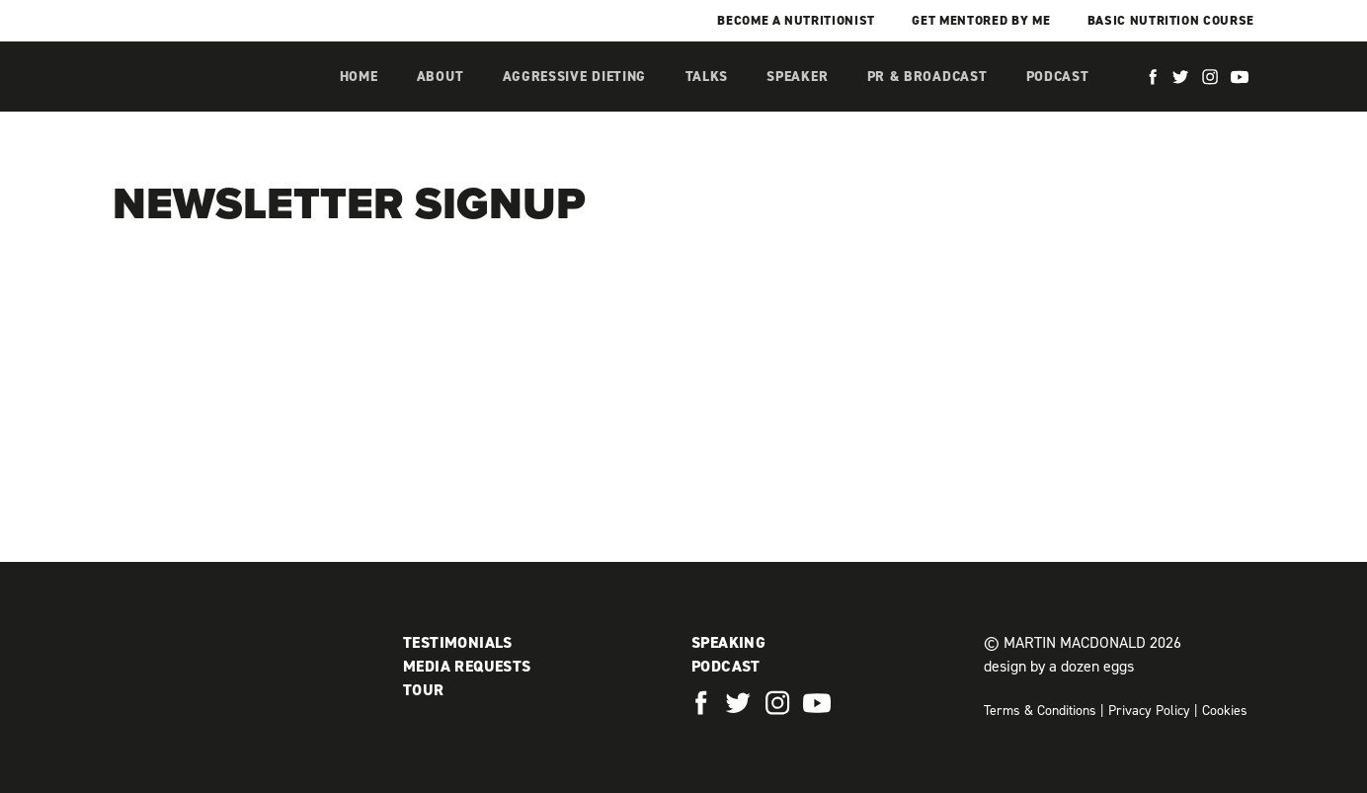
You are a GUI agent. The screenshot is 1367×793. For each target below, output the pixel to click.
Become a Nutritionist (796, 20)
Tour (423, 689)
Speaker (797, 76)
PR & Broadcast (927, 76)
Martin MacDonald (216, 96)
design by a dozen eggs (1059, 666)
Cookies (1224, 710)
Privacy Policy (1149, 710)
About (440, 76)
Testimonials (458, 642)
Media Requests (467, 666)
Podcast (1057, 76)
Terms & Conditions (1040, 710)
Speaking (728, 642)
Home (359, 76)
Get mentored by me (981, 20)
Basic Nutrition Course (1170, 20)
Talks (707, 76)
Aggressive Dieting (575, 76)
